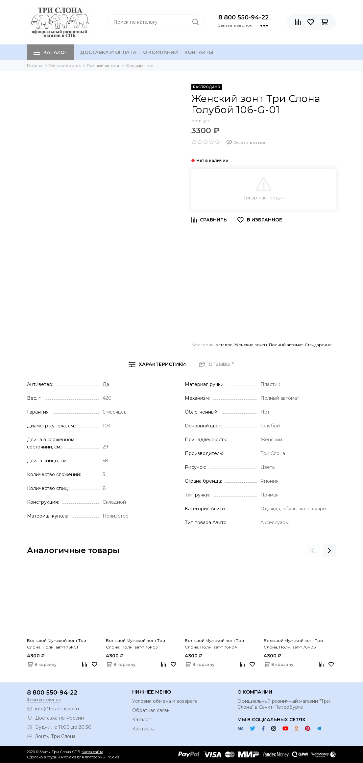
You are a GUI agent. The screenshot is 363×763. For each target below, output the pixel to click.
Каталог (50, 52)
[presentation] (313, 550)
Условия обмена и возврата (165, 701)
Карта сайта (92, 752)
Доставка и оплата (108, 52)
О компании (160, 52)
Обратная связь (150, 710)
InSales (113, 757)
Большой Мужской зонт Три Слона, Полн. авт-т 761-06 (293, 643)
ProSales (68, 757)
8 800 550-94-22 (243, 17)
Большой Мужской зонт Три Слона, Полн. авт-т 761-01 (56, 643)
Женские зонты (250, 344)
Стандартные (318, 344)
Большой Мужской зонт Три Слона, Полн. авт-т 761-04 (214, 643)
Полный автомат (286, 344)
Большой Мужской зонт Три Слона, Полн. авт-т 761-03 (135, 643)
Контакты (198, 52)
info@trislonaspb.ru (57, 709)
